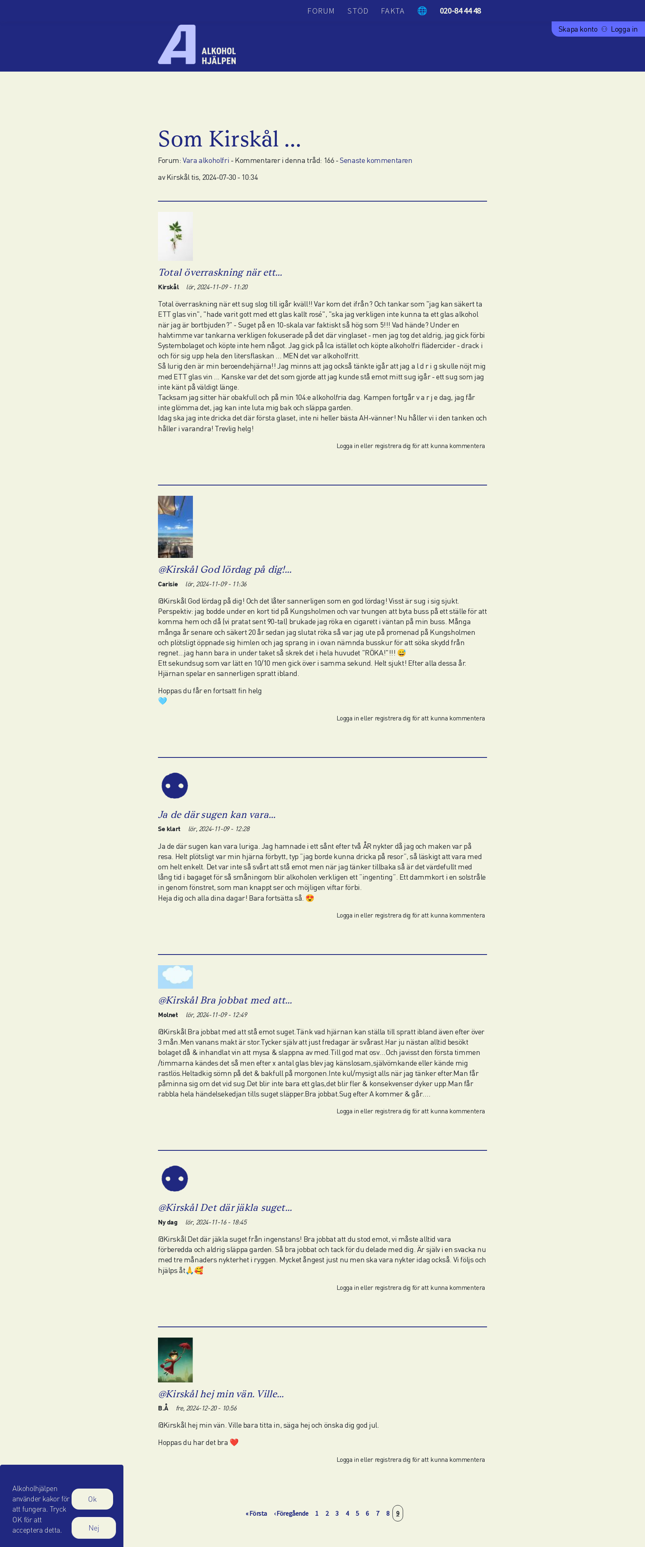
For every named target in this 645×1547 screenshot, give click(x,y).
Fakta (393, 10)
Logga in (624, 28)
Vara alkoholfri (206, 160)
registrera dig (393, 445)
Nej (93, 1530)
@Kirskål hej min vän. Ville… (221, 1394)
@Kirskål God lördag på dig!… (225, 569)
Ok (92, 1502)
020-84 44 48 (460, 10)
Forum (321, 10)
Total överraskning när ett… (220, 272)
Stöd (358, 10)
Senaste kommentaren (376, 160)
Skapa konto (578, 28)
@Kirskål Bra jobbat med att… (225, 1000)
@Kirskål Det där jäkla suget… (225, 1207)
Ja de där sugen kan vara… (217, 814)
